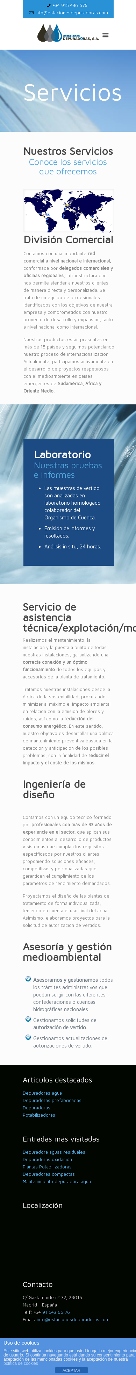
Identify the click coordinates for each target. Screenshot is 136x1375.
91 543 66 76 (56, 1312)
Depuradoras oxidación (47, 1159)
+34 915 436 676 (69, 5)
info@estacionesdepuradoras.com (71, 12)
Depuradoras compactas (49, 1174)
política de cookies (20, 1363)
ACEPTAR (71, 1370)
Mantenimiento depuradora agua (57, 1181)
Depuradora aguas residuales (54, 1152)
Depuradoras (36, 1107)
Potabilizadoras (39, 1115)
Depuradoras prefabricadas (52, 1100)
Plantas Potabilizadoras (47, 1166)
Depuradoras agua (42, 1093)
